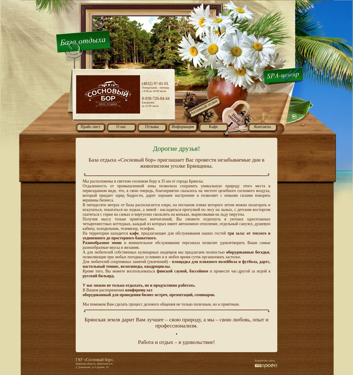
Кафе (213, 126)
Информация (183, 126)
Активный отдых (202, 112)
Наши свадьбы (238, 118)
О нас (121, 126)
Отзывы (152, 126)
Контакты (262, 126)
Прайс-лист (90, 126)
